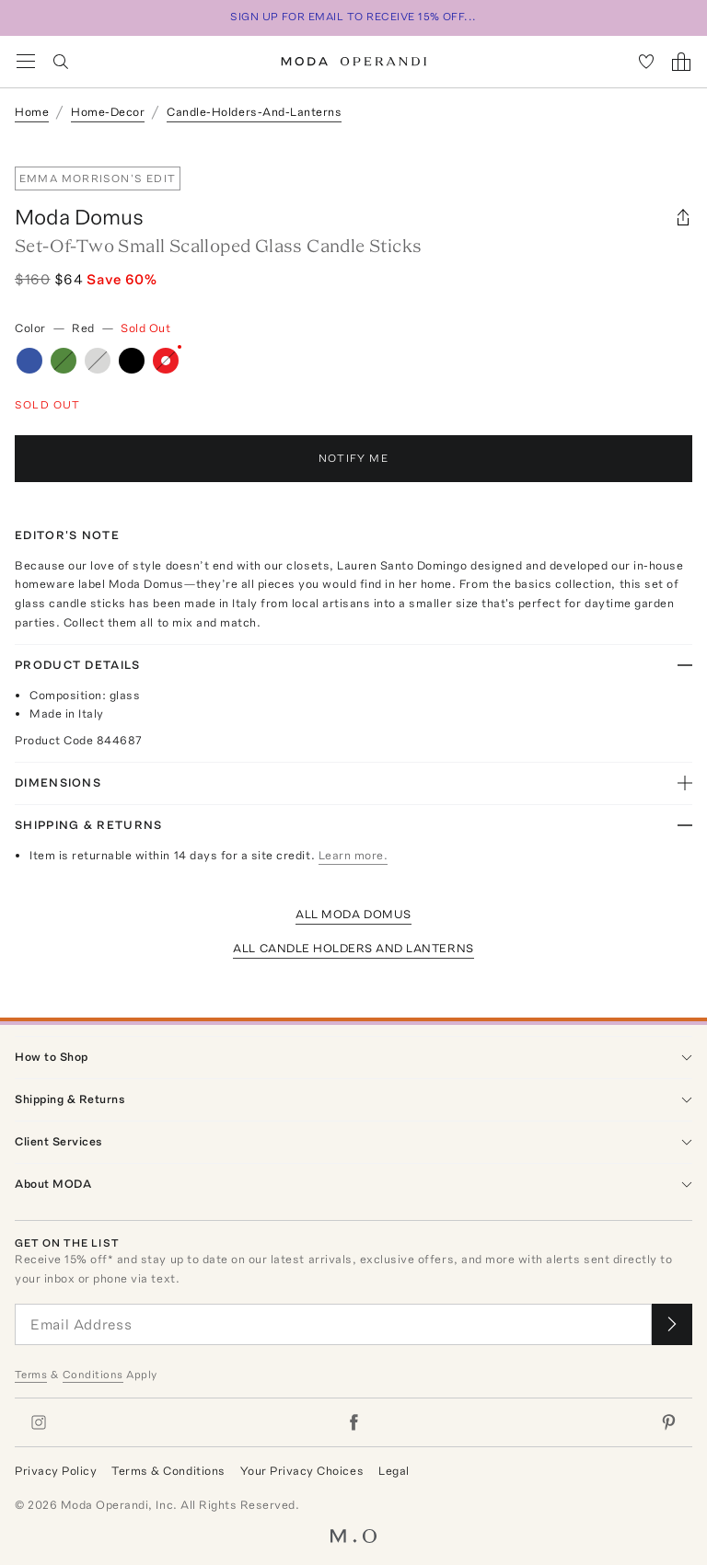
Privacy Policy (56, 1471)
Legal (394, 1471)
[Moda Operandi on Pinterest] (668, 1422)
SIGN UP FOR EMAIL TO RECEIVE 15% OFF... (353, 16)
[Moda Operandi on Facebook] (353, 1422)
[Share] (683, 217)
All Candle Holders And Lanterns (353, 948)
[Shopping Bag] (681, 62)
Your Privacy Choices (302, 1471)
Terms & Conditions (168, 1471)
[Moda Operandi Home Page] (354, 61)
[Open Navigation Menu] (26, 62)
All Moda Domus (353, 914)
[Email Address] (333, 1324)
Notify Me (353, 458)
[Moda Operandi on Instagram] (38, 1422)
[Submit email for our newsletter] (672, 1324)
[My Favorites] (646, 61)
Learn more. (353, 855)
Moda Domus (79, 216)
